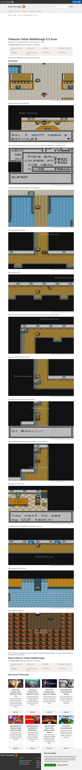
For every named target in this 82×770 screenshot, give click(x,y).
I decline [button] (53, 765)
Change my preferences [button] (62, 765)
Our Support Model (24, 762)
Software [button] (24, 11)
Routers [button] (11, 11)
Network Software (40, 762)
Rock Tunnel (63, 52)
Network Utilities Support (25, 760)
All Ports (38, 765)
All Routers (39, 764)
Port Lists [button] (17, 11)
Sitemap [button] (39, 11)
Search (71, 6)
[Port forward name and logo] (7, 1)
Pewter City (31, 48)
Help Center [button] (32, 11)
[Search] (60, 6)
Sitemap (38, 758)
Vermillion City (47, 52)
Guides (14, 15)
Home (9, 15)
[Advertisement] (41, 27)
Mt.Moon (46, 48)
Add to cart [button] (76, 2)
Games (38, 767)
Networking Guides (24, 764)
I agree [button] (47, 765)
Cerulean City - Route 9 (65, 48)
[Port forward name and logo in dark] (16, 6)
